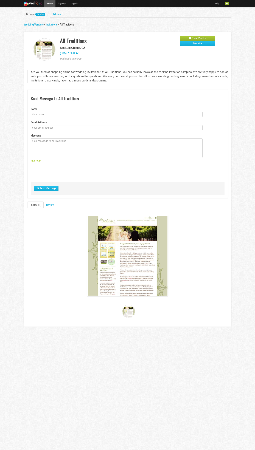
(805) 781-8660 (69, 53)
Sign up (62, 3)
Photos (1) (35, 204)
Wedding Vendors (34, 24)
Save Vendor (197, 38)
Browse (36, 14)
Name (34, 109)
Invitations (51, 24)
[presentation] (58, 172)
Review (50, 204)
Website (197, 43)
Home (50, 3)
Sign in (74, 3)
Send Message (46, 188)
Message (36, 135)
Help (217, 3)
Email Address (39, 122)
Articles (56, 14)
